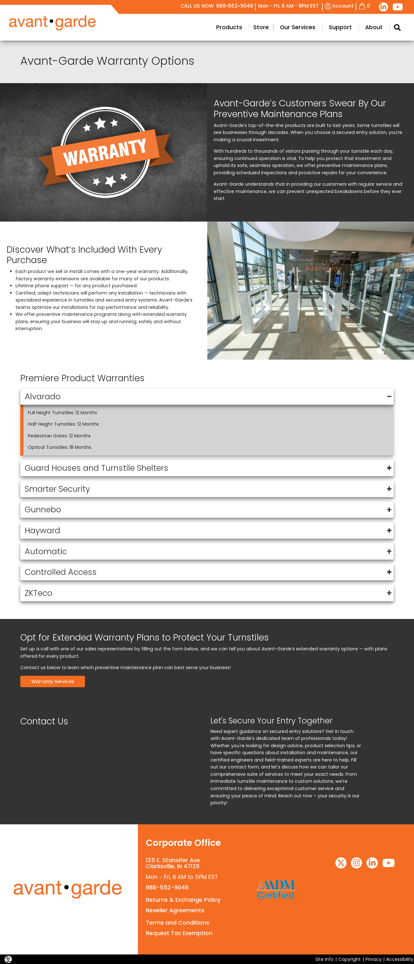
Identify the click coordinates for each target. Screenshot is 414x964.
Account (339, 6)
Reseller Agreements (175, 910)
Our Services (297, 27)
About (374, 27)
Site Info (324, 959)
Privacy (373, 959)
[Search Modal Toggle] (397, 27)
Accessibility (399, 959)
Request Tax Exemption (179, 933)
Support (340, 27)
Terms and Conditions (177, 923)
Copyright (349, 959)
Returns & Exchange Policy (183, 900)
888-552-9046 (167, 887)
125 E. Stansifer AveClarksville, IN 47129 (173, 863)
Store (261, 27)
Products (229, 27)
